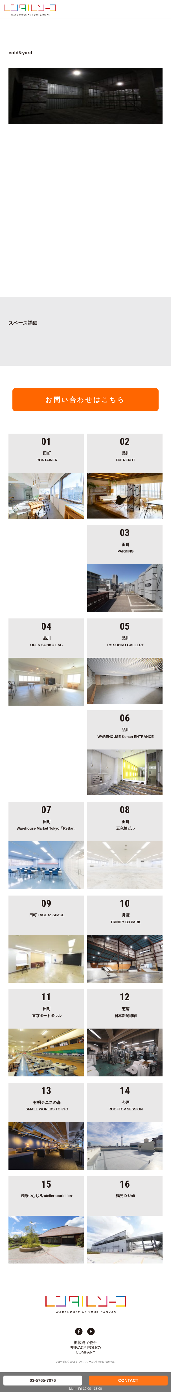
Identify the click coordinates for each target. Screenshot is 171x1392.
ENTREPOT (126, 456)
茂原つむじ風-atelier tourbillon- (47, 1196)
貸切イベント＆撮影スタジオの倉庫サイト (30, 10)
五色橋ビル (126, 825)
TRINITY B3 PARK (126, 918)
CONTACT (128, 1380)
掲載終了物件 (85, 1342)
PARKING (126, 547)
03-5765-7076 (43, 1380)
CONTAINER (47, 456)
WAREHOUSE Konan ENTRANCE (126, 733)
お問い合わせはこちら (85, 399)
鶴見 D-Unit (125, 1196)
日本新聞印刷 (126, 1012)
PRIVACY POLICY (85, 1347)
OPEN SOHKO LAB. (47, 641)
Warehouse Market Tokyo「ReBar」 (47, 825)
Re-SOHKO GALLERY (126, 641)
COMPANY (85, 1352)
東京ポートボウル (47, 1012)
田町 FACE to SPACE (47, 915)
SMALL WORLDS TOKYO (47, 1105)
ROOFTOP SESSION (126, 1105)
